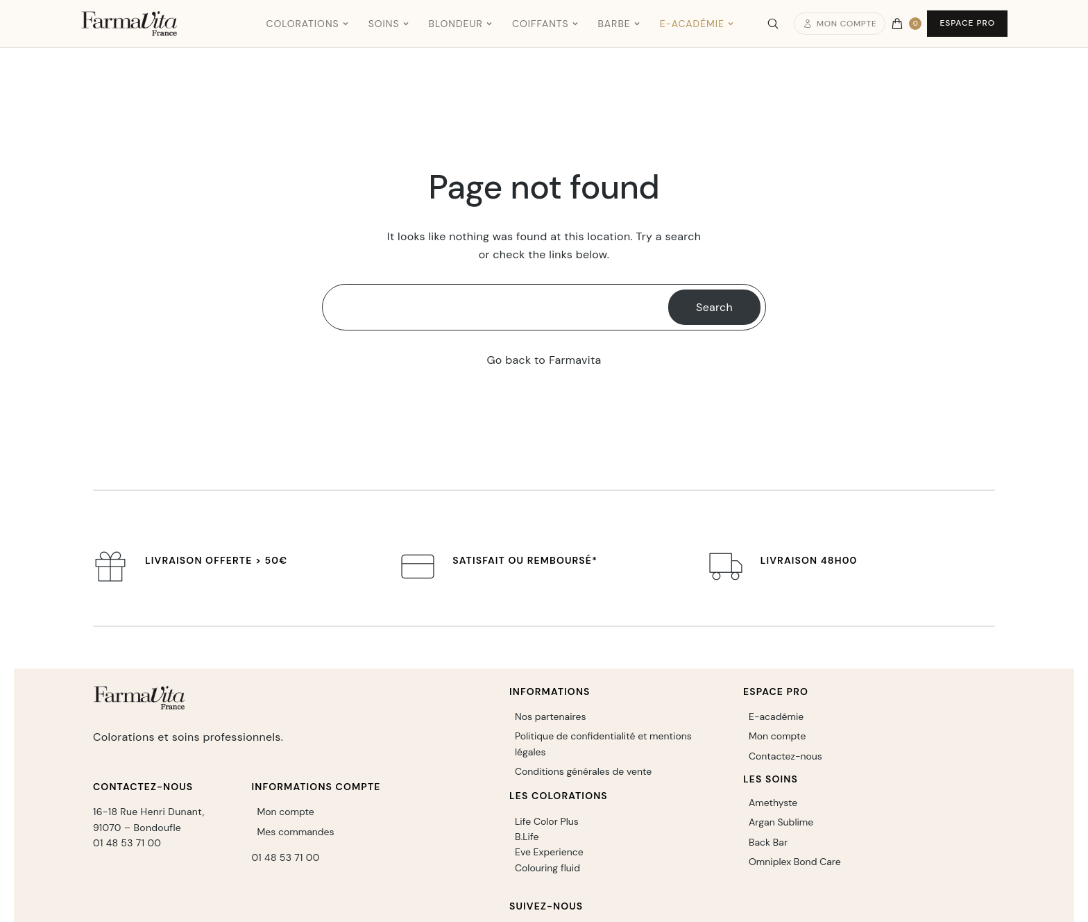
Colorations (307, 23)
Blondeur (461, 23)
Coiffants (545, 23)
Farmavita (575, 360)
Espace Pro (967, 22)
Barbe (619, 23)
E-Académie (697, 23)
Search (714, 307)
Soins (388, 23)
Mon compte (840, 23)
